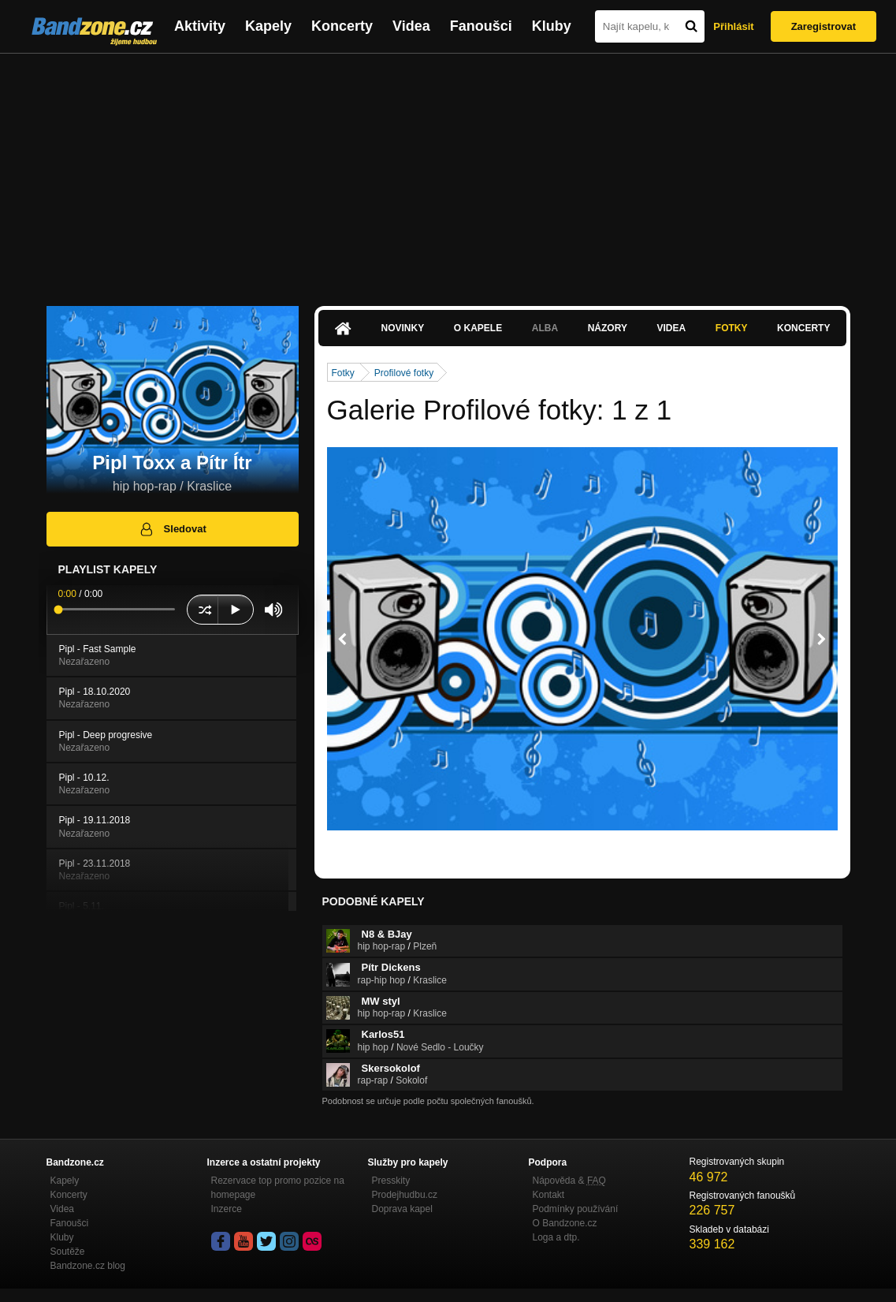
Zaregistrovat (823, 26)
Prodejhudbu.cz (404, 1194)
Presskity (391, 1180)
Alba (545, 328)
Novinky (403, 328)
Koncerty (342, 26)
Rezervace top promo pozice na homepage (277, 1187)
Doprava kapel (402, 1208)
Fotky (732, 328)
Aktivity (199, 26)
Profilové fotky (403, 373)
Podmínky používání (576, 1208)
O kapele (478, 328)
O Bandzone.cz (565, 1223)
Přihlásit (733, 26)
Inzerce (226, 1208)
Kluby (551, 26)
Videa (411, 26)
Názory (607, 328)
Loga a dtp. (556, 1237)
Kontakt (549, 1194)
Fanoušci (481, 26)
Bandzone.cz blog (87, 1265)
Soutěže (67, 1251)
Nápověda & (569, 1180)
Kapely (268, 26)
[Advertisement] (448, 172)
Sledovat (172, 529)
